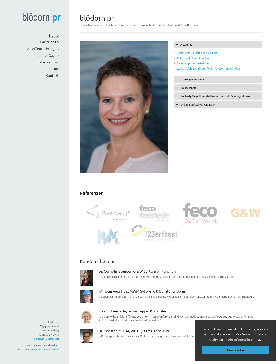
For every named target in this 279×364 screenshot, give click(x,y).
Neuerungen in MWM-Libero (194, 63)
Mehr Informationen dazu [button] (244, 339)
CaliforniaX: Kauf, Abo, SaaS (194, 58)
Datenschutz (52, 338)
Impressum (38, 338)
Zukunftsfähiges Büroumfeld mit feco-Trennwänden (208, 68)
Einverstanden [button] (235, 350)
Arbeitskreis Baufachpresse (45, 349)
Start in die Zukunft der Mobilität (197, 52)
